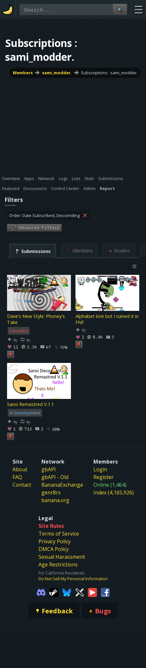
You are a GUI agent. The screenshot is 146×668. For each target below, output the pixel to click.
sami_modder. (57, 73)
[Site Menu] (138, 9)
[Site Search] (119, 9)
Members (23, 73)
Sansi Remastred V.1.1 (30, 404)
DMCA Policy (54, 549)
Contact (22, 484)
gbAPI (48, 469)
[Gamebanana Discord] (41, 591)
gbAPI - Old (54, 477)
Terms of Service (59, 533)
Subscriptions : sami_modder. (109, 73)
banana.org (55, 500)
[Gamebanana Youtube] (92, 591)
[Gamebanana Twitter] (79, 591)
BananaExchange (62, 484)
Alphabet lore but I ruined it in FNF (107, 319)
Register (103, 477)
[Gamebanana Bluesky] (67, 591)
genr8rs (51, 492)
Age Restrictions (58, 564)
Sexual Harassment (62, 556)
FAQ (17, 477)
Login (100, 469)
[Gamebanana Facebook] (105, 591)
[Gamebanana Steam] (54, 591)
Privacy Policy (55, 541)
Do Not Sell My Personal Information (73, 579)
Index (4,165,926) (113, 492)
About (20, 469)
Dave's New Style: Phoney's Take (36, 319)
